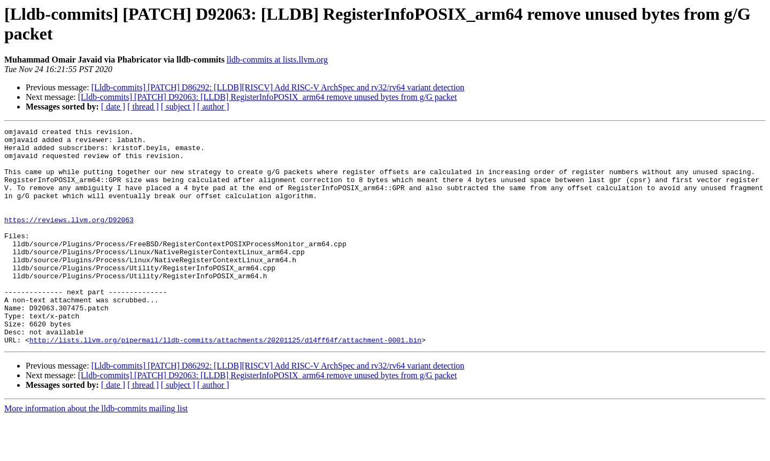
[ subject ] (178, 106)
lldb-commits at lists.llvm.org (277, 59)
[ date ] (113, 106)
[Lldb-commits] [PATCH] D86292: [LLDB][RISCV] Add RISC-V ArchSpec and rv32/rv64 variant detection (278, 87)
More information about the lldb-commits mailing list (96, 451)
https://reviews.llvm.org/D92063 (69, 239)
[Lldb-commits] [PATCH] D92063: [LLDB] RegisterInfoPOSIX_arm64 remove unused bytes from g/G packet (267, 96)
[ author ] (213, 106)
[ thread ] (143, 106)
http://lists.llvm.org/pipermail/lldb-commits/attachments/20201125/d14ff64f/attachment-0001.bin (225, 383)
